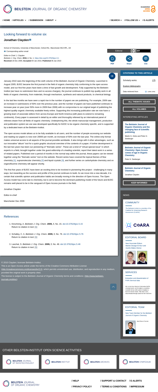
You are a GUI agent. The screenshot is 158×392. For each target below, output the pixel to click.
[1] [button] (14, 160)
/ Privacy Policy (82, 386)
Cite (146, 64)
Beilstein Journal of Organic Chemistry (138, 169)
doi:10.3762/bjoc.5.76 (73, 234)
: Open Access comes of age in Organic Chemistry (138, 151)
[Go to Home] (21, 383)
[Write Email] (30, 39)
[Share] (129, 58)
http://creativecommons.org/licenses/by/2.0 (22, 269)
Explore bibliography (132, 86)
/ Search (116, 20)
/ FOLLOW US (132, 20)
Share (129, 64)
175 (153, 80)
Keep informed (139, 183)
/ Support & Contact (113, 380)
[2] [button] (42, 160)
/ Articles (19, 20)
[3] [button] (63, 160)
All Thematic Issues (139, 102)
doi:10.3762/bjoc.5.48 (70, 244)
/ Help (75, 380)
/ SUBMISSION (36, 20)
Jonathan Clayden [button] (16, 40)
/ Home (6, 20)
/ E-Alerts (148, 20)
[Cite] (146, 58)
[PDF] (112, 58)
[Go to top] (113, 287)
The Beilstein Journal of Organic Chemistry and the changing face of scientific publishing (137, 128)
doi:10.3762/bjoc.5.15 (73, 224)
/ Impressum (136, 386)
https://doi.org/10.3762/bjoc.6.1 (47, 58)
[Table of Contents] (112, 76)
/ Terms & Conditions (113, 386)
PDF (112, 64)
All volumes (139, 109)
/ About (51, 20)
